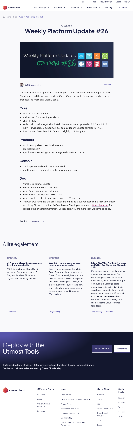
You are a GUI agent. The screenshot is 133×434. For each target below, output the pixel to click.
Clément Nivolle (34, 85)
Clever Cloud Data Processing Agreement (73, 423)
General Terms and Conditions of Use (75, 399)
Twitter (121, 407)
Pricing (108, 7)
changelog (35, 221)
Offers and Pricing (45, 389)
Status (99, 399)
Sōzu (51, 269)
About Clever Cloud (105, 408)
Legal (63, 389)
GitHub (100, 404)
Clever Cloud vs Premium (43, 405)
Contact (123, 7)
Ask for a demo (102, 348)
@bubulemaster (100, 205)
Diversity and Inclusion (102, 414)
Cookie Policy (66, 418)
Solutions (77, 7)
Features (107, 84)
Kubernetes (96, 271)
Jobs (99, 420)
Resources (94, 7)
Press (99, 425)
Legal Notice (66, 394)
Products (60, 7)
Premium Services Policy (70, 413)
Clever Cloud (103, 389)
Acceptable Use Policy (70, 408)
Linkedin (121, 398)
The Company (41, 7)
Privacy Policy (66, 404)
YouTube (121, 412)
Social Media (121, 390)
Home (8, 17)
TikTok (120, 416)
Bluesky (121, 402)
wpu (44, 221)
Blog (15, 17)
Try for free (122, 348)
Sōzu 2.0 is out (55, 294)
